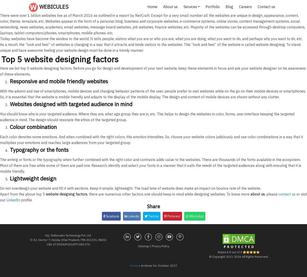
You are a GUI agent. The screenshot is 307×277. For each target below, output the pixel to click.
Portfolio (213, 6)
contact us (287, 194)
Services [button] (190, 6)
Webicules (48, 7)
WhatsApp (195, 216)
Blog (229, 6)
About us (170, 6)
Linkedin (132, 216)
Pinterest (172, 216)
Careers (245, 6)
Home (152, 6)
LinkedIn (13, 200)
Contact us (266, 6)
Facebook (111, 216)
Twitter (152, 216)
